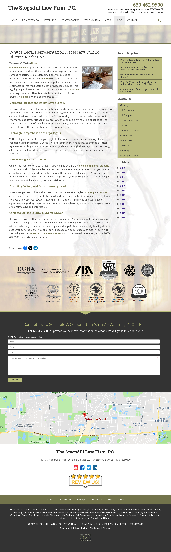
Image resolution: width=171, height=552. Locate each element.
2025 (121, 168)
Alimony (124, 105)
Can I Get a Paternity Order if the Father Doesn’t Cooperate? (136, 68)
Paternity (124, 150)
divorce (45, 78)
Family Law (125, 135)
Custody (89, 192)
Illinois (24, 97)
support (103, 192)
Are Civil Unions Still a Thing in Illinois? (136, 76)
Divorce (34, 63)
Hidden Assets (126, 140)
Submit (15, 380)
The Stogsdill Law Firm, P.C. (42, 7)
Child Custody (126, 110)
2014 (121, 217)
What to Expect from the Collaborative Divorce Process (139, 61)
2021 (121, 186)
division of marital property (94, 165)
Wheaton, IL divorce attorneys (46, 233)
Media (108, 20)
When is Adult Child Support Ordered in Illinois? (138, 90)
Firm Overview (30, 20)
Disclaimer (95, 528)
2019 (121, 195)
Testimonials (92, 20)
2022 (121, 181)
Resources (65, 528)
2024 (121, 172)
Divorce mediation (19, 67)
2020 (121, 190)
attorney (74, 89)
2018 (121, 199)
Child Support (126, 115)
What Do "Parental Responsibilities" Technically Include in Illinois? (137, 83)
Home (14, 20)
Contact (132, 20)
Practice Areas (70, 20)
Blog (119, 20)
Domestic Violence (129, 130)
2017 (121, 204)
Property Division (128, 155)
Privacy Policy (80, 528)
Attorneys (50, 20)
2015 (121, 213)
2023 (121, 177)
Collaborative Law (128, 120)
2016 (121, 208)
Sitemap (107, 528)
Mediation (124, 145)
